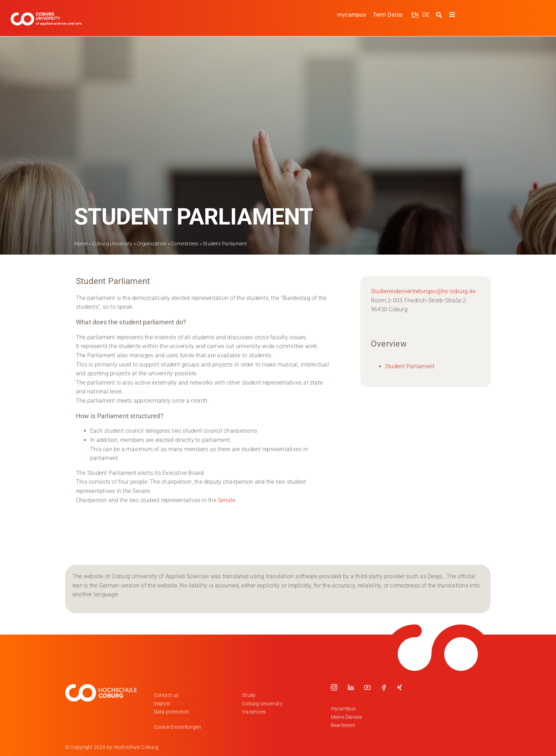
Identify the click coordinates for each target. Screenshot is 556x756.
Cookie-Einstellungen (177, 727)
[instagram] (334, 687)
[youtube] (367, 687)
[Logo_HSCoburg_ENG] (46, 15)
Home (81, 243)
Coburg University (112, 243)
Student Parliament (409, 366)
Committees (184, 243)
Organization (151, 243)
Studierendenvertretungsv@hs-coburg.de (423, 291)
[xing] (399, 687)
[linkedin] (351, 687)
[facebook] (383, 687)
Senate (226, 499)
